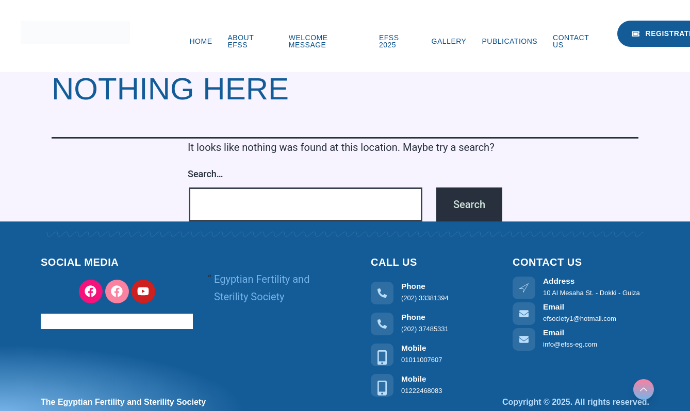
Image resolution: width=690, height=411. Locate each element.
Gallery (449, 41)
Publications (509, 41)
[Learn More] (434, 292)
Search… (205, 173)
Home (200, 41)
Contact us (571, 41)
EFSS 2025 (389, 41)
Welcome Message (308, 41)
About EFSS (240, 41)
